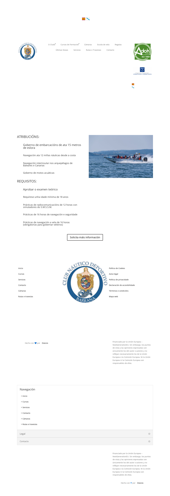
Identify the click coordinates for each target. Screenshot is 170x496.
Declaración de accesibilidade (122, 285)
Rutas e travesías (25, 296)
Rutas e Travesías (93, 50)
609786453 (91, 323)
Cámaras (88, 44)
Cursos (21, 274)
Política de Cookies (117, 268)
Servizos (77, 50)
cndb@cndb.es (88, 330)
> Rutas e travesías (29, 424)
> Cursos (25, 401)
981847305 (84, 315)
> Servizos (25, 407)
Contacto (110, 50)
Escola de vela (103, 44)
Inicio (20, 268)
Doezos (45, 343)
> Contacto (25, 413)
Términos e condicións (118, 291)
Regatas (118, 44)
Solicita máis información (85, 237)
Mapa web (113, 296)
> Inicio (24, 396)
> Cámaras (25, 418)
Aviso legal (113, 274)
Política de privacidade (119, 279)
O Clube (51, 44)
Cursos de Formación (70, 44)
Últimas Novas (62, 50)
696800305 (97, 315)
